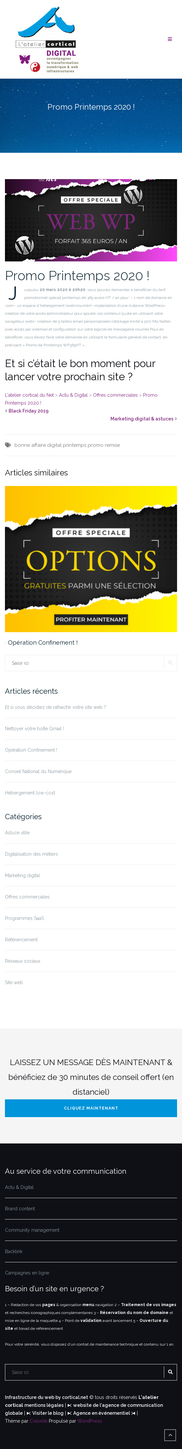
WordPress (89, 1421)
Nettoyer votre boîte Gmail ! (34, 728)
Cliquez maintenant (91, 1108)
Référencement (21, 939)
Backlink (13, 1251)
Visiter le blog (48, 1413)
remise (112, 445)
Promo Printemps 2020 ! (77, 275)
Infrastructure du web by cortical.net (46, 1397)
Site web (14, 982)
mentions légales (44, 1405)
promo (96, 445)
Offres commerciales (27, 896)
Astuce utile (17, 832)
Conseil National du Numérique (38, 771)
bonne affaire (30, 445)
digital (54, 445)
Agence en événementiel (102, 1413)
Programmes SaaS (24, 918)
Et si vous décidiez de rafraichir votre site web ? (55, 707)
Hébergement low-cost (30, 792)
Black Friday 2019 (28, 411)
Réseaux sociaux (22, 961)
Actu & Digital (19, 1187)
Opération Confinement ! (43, 642)
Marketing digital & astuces (141, 418)
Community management (32, 1230)
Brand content (20, 1208)
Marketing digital (22, 875)
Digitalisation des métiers (31, 854)
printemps (74, 445)
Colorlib (38, 1421)
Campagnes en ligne (27, 1272)
